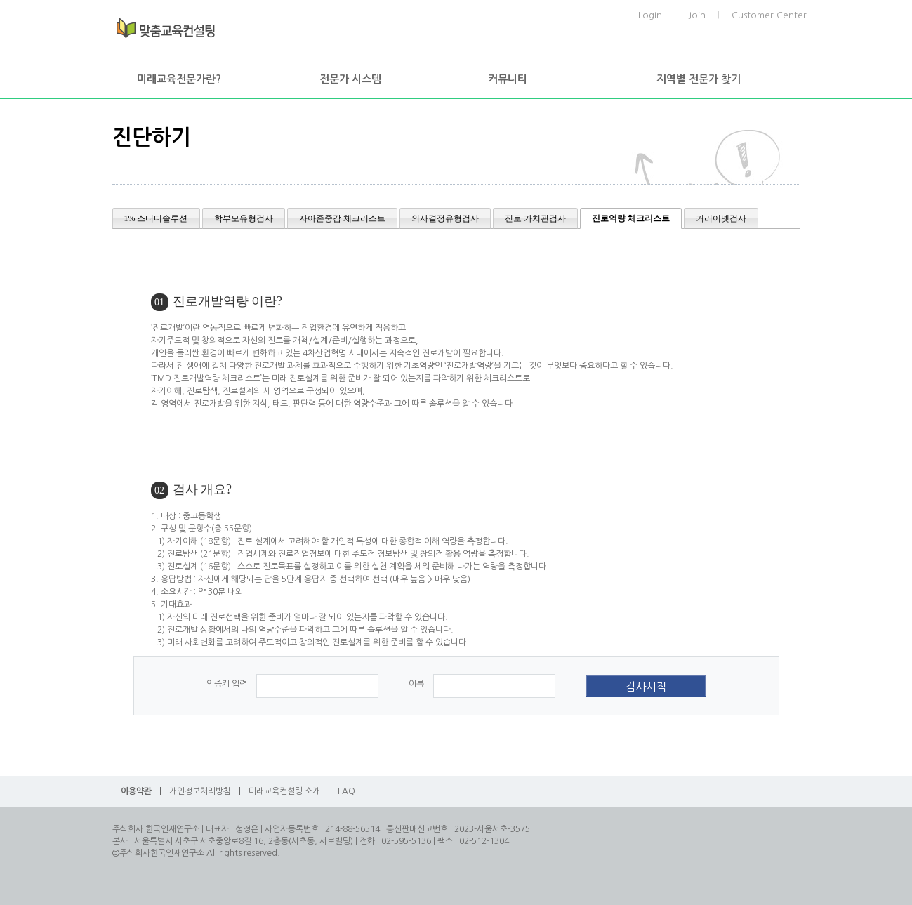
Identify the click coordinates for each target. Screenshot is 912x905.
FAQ (346, 791)
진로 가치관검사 (535, 218)
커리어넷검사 (721, 218)
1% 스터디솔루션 (156, 218)
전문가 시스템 (350, 79)
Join (697, 15)
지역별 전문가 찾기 (698, 79)
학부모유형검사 (243, 218)
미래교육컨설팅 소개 (284, 791)
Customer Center (769, 15)
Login (650, 15)
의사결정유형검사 (445, 218)
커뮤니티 (507, 79)
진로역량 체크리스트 (631, 218)
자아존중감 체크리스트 (342, 218)
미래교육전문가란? (179, 79)
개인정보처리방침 (200, 791)
